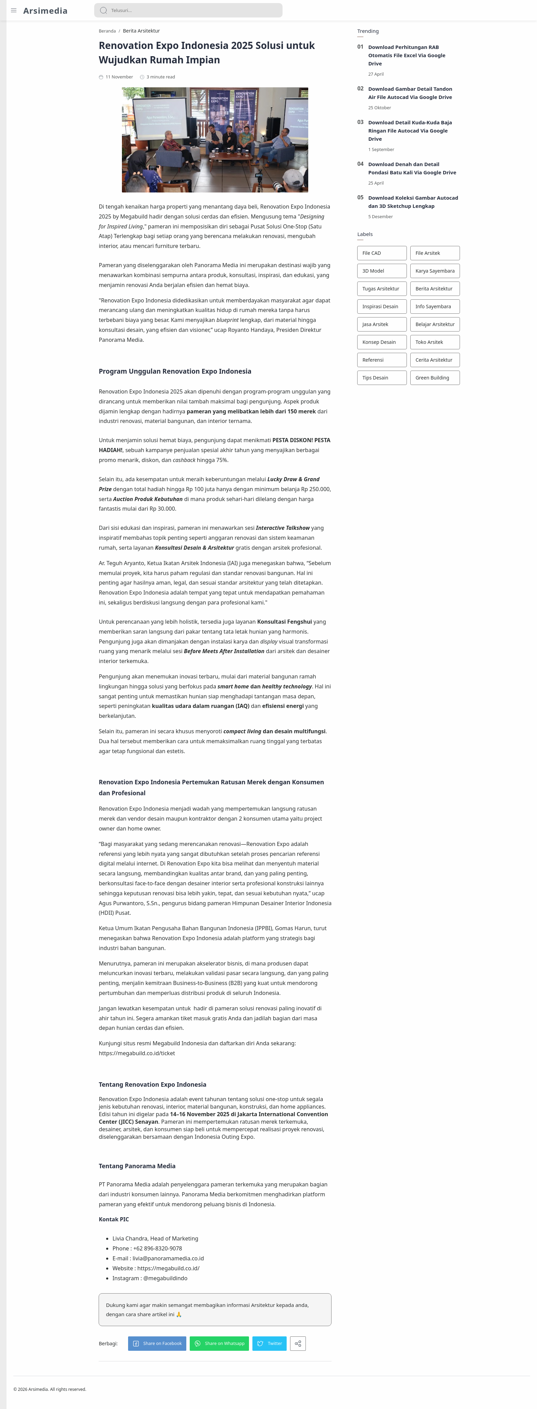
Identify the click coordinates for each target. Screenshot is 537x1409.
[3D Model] (422, 273)
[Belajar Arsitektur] (475, 326)
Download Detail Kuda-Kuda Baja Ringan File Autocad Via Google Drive (450, 132)
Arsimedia (45, 10)
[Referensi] (422, 362)
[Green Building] (475, 380)
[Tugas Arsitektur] (422, 291)
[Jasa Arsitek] (422, 326)
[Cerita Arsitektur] (475, 362)
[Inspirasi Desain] (422, 308)
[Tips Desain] (422, 380)
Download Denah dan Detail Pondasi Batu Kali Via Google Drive (452, 170)
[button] (196, 1345)
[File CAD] (422, 255)
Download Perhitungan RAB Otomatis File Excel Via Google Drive (446, 57)
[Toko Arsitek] (475, 344)
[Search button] (103, 10)
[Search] (188, 10)
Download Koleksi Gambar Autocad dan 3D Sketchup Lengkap (453, 203)
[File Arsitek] (475, 255)
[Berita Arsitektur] (475, 291)
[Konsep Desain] (422, 344)
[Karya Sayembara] (475, 273)
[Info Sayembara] (475, 308)
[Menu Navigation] (13, 10)
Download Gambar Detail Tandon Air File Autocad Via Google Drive (450, 94)
